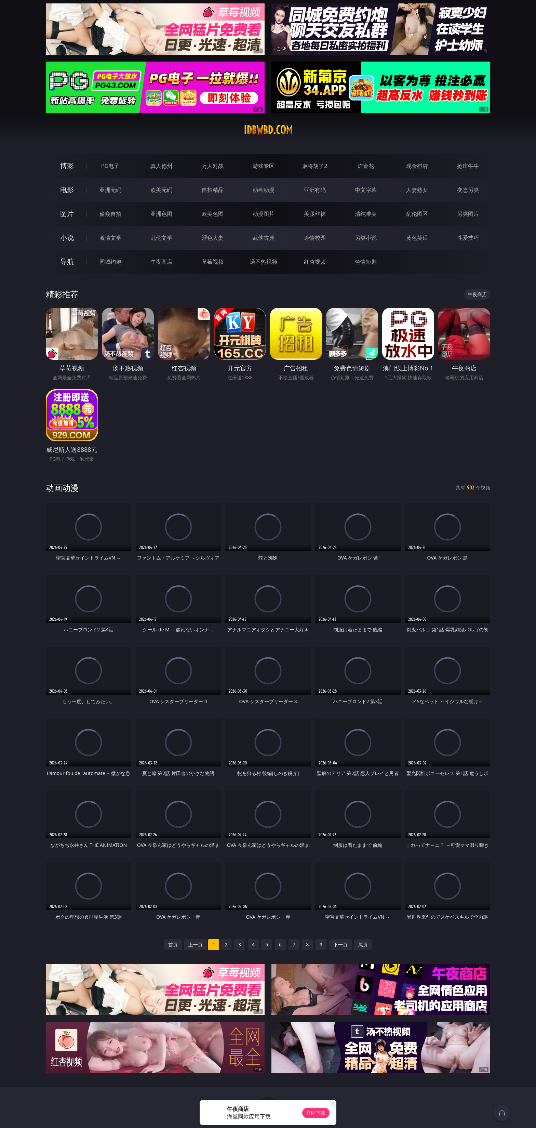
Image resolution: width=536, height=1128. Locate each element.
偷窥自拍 (110, 214)
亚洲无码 (110, 190)
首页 (173, 944)
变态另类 (468, 190)
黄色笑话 (417, 237)
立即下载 (315, 1113)
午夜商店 (161, 261)
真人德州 (161, 166)
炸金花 (366, 166)
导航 (67, 261)
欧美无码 (161, 190)
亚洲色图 (161, 214)
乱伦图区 (417, 214)
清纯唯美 (366, 214)
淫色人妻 (213, 237)
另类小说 (366, 237)
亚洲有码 (315, 190)
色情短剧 (366, 261)
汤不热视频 (263, 261)
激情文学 (110, 237)
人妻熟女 (417, 190)
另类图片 (468, 214)
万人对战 (213, 166)
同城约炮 (110, 261)
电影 (67, 189)
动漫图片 (263, 214)
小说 (67, 237)
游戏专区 (263, 166)
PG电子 (110, 166)
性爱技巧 (468, 237)
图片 (67, 213)
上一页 (195, 944)
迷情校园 (315, 237)
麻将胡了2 (314, 166)
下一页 (340, 944)
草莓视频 (213, 261)
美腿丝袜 (315, 214)
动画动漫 (263, 190)
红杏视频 (315, 261)
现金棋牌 (417, 166)
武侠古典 (263, 237)
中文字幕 (366, 190)
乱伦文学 (161, 237)
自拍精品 (213, 190)
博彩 (67, 165)
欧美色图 (213, 214)
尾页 (363, 944)
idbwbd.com (268, 130)
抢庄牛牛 (468, 166)
